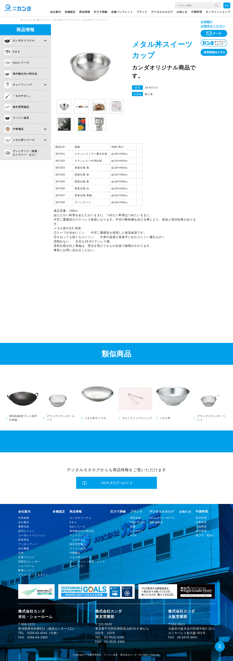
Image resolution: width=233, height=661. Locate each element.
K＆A (133, 535)
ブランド (142, 11)
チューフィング (22, 84)
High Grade (137, 522)
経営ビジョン (26, 530)
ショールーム (26, 566)
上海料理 (201, 526)
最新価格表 (156, 522)
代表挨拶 (23, 517)
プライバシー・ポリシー (33, 574)
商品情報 (84, 11)
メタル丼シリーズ (24, 139)
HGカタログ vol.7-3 (161, 517)
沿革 (21, 552)
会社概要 (23, 548)
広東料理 (201, 522)
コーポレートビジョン (32, 535)
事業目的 (23, 526)
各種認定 (70, 11)
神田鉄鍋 (135, 517)
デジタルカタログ (162, 11)
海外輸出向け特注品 (25, 73)
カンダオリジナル (24, 40)
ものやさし (137, 530)
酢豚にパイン (26, 570)
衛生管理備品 (21, 106)
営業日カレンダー (29, 561)
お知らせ (182, 11)
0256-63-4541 (37, 633)
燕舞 (133, 526)
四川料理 (201, 517)
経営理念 (23, 539)
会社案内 (55, 11)
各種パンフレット (122, 11)
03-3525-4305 (114, 637)
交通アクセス (26, 557)
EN (227, 5)
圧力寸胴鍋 (100, 11)
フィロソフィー (27, 544)
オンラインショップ (218, 11)
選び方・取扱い (205, 535)
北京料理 (201, 530)
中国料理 (196, 11)
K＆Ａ (16, 51)
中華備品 (18, 128)
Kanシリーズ (21, 62)
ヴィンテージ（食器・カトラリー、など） (26, 153)
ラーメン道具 (21, 117)
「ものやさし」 (22, 95)
